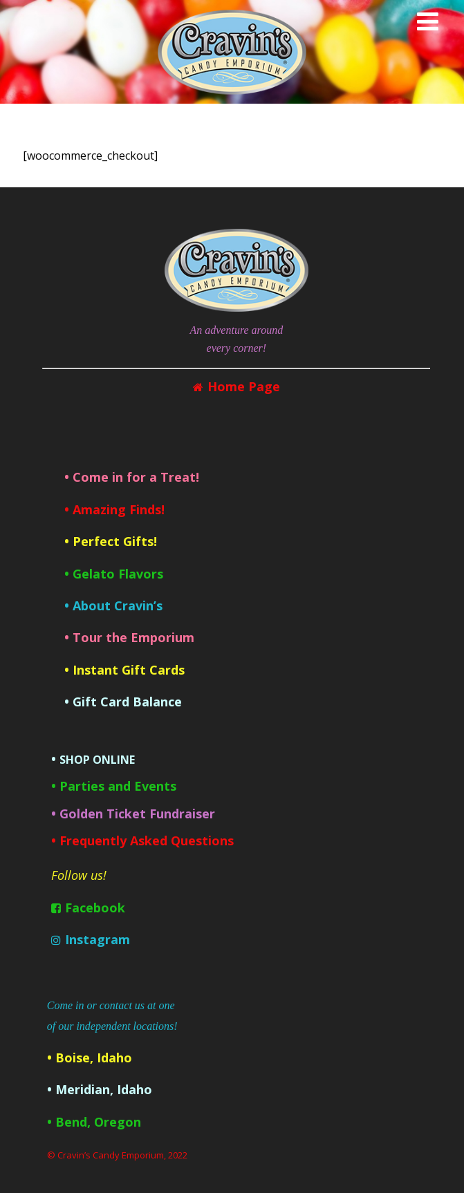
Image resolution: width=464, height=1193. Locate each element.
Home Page (243, 386)
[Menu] (427, 21)
